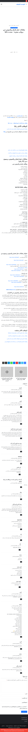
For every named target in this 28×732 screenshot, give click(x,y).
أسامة (20, 388)
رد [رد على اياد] (19, 549)
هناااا (4, 131)
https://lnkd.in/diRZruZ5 (18, 269)
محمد (20, 555)
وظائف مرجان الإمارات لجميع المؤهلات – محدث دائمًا (17, 123)
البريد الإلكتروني (24, 698)
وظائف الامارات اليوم (12, 25)
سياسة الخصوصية (24, 717)
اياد (21, 534)
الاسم (26, 693)
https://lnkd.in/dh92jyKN (14, 257)
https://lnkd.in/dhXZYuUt (19, 286)
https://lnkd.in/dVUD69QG (11, 264)
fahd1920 (19, 520)
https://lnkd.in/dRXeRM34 (13, 280)
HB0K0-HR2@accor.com (11, 289)
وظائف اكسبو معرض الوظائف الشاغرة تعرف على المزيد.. (16, 129)
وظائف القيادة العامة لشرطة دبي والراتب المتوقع (18, 155)
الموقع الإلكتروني (24, 702)
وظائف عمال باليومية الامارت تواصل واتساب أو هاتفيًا (17, 332)
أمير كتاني (19, 467)
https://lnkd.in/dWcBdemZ (15, 274)
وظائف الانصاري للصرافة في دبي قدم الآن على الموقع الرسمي (16, 341)
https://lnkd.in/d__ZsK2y (22, 267)
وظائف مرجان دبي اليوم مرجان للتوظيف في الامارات (17, 153)
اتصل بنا (25, 721)
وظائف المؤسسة (10, 117)
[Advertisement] (14, 16)
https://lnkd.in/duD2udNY (19, 260)
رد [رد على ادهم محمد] (19, 587)
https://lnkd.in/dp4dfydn (16, 270)
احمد (21, 592)
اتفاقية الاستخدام (24, 719)
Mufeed (20, 456)
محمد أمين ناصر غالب (17, 504)
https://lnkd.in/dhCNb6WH (16, 282)
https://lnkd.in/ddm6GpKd (19, 276)
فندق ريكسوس (19, 115)
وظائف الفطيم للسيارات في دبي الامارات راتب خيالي (17, 150)
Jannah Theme (3, 729)
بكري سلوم (19, 412)
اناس (21, 401)
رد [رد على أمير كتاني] (19, 474)
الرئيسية (17, 25)
